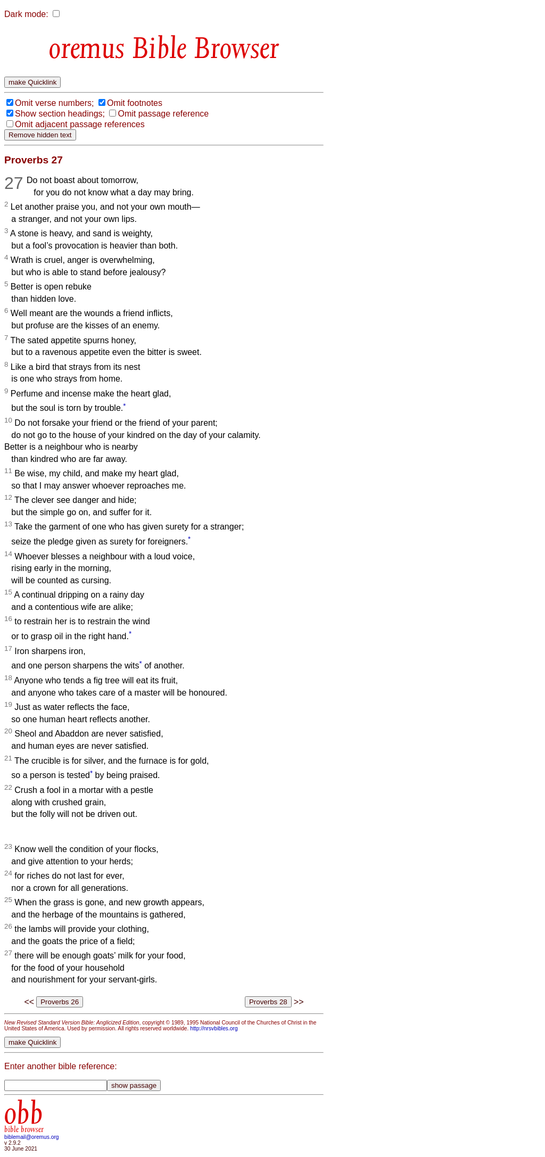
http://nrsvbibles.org (213, 1028)
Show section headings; (60, 113)
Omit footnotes (134, 103)
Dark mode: (26, 14)
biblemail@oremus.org (31, 1137)
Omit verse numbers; (54, 103)
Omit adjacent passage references (80, 124)
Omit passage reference (163, 113)
